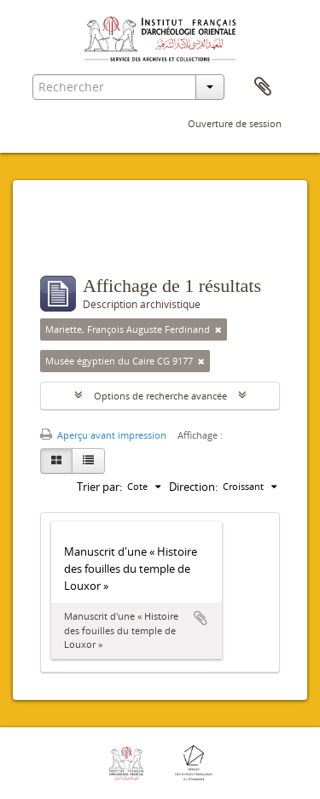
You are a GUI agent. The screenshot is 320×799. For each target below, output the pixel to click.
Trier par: (99, 486)
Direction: (193, 486)
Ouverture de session (235, 123)
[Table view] (88, 461)
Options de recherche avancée (160, 395)
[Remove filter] (218, 329)
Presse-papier (262, 87)
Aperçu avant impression (103, 435)
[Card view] (56, 461)
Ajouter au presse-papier (200, 618)
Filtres (77, 241)
